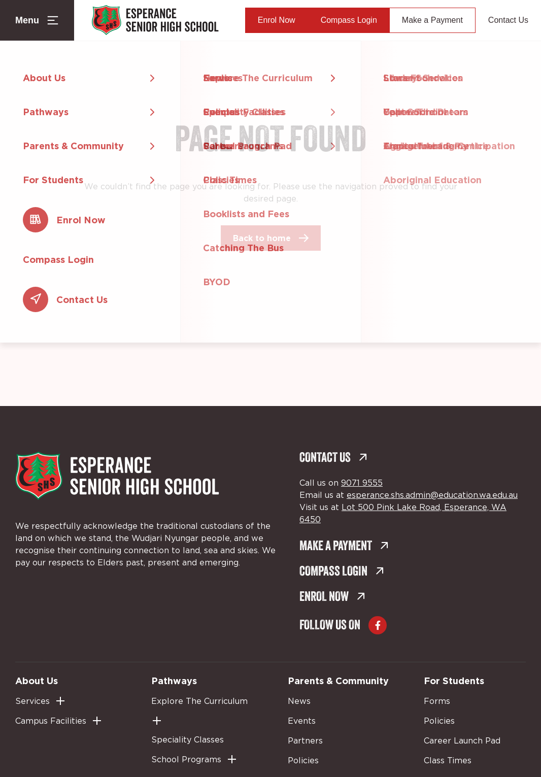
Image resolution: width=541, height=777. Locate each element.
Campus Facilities (50, 721)
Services (32, 701)
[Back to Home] (155, 20)
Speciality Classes (187, 740)
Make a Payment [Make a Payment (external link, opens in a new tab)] (432, 20)
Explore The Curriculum (199, 701)
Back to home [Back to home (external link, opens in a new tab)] (262, 238)
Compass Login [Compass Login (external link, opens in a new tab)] (349, 20)
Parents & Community (338, 680)
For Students (454, 680)
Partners (305, 741)
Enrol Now (276, 20)
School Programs (186, 760)
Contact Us (508, 20)
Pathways (174, 680)
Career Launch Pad (462, 741)
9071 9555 (362, 483)
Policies (303, 761)
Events (302, 721)
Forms (437, 701)
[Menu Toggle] (37, 20)
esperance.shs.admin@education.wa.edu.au (432, 495)
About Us (36, 680)
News (299, 701)
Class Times (447, 761)
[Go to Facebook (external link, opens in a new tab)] (377, 625)
